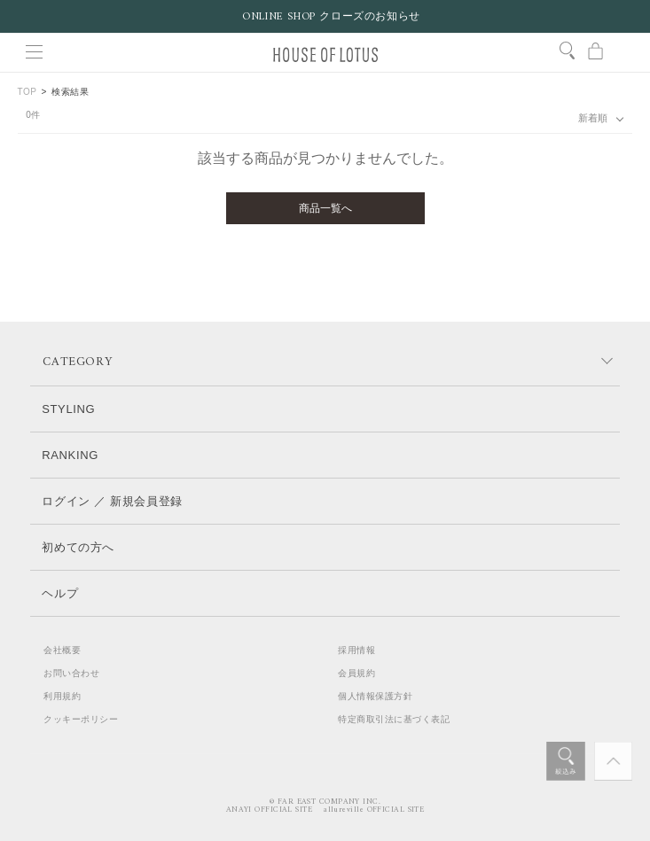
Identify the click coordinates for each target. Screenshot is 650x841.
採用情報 (356, 650)
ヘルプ (60, 593)
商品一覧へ (325, 208)
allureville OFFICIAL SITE (374, 810)
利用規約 (62, 696)
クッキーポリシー (80, 719)
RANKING (70, 455)
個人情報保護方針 (375, 696)
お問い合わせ (71, 673)
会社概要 (62, 650)
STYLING (68, 409)
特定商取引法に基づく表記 (394, 719)
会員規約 (356, 673)
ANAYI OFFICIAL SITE (269, 810)
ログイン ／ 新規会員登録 (112, 501)
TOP (27, 92)
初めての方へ (78, 547)
